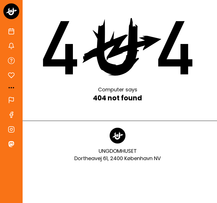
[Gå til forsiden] (11, 11)
